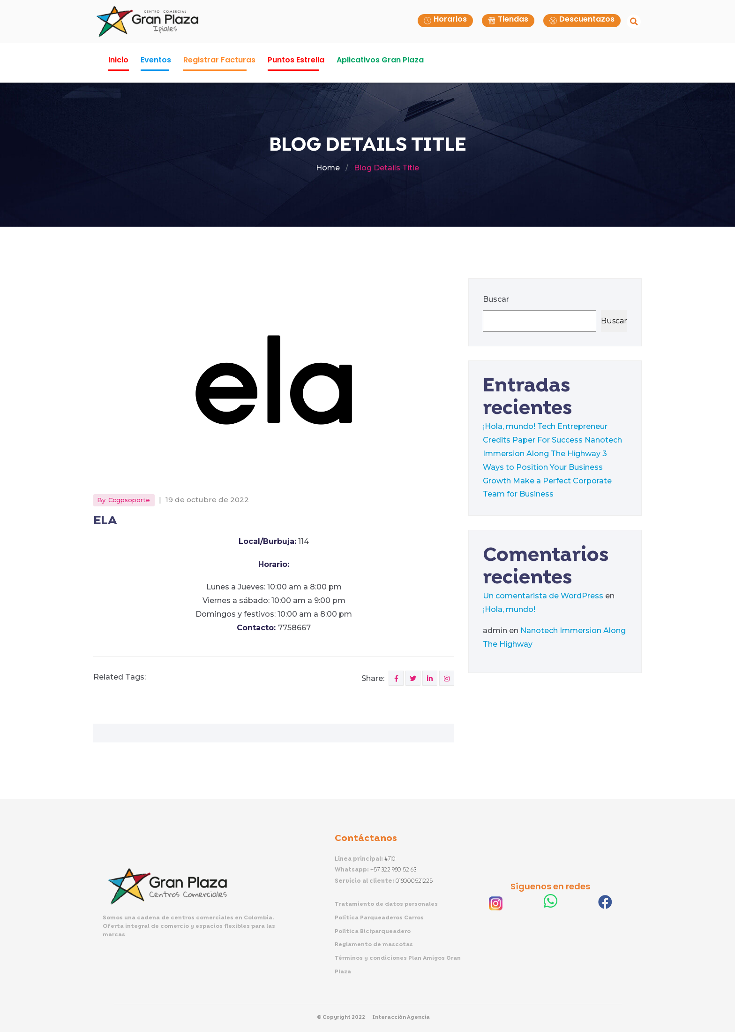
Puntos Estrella (296, 59)
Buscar (496, 299)
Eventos (156, 59)
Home (328, 167)
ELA (105, 520)
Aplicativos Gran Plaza (380, 59)
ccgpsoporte (129, 500)
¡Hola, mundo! (509, 426)
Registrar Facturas (219, 59)
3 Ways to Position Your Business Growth (545, 467)
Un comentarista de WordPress (543, 595)
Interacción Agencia (401, 1017)
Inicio (118, 59)
